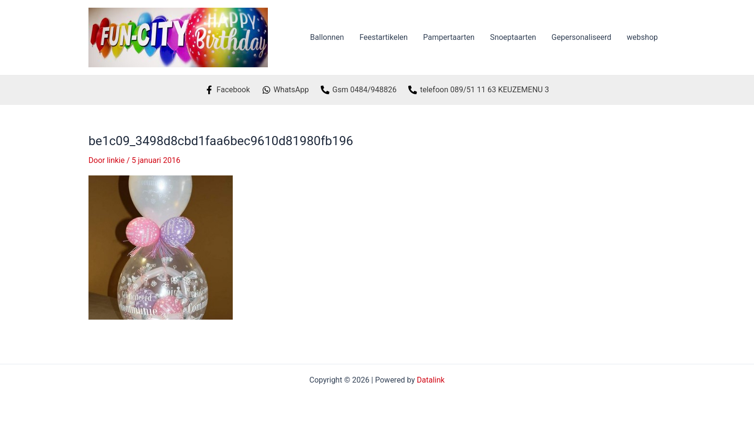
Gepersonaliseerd (582, 37)
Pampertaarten (449, 37)
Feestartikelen (383, 37)
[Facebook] (227, 90)
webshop (642, 37)
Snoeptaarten (513, 37)
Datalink (431, 380)
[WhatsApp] (285, 90)
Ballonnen (327, 37)
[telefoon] (478, 90)
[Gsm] (359, 90)
